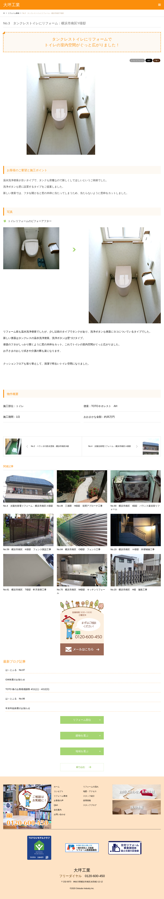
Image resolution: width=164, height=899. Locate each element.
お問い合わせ (59, 814)
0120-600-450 (95, 876)
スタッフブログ (90, 805)
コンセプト (58, 791)
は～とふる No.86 (15, 698)
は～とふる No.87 (15, 670)
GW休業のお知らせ (15, 679)
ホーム (57, 787)
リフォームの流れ (90, 787)
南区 (149, 60)
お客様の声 (58, 800)
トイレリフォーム (137, 60)
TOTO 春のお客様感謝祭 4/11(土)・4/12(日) (27, 689)
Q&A (56, 805)
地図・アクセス (90, 791)
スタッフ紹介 (89, 796)
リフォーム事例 (60, 796)
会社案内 (58, 810)
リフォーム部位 (82, 719)
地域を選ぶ (82, 751)
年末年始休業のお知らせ (17, 708)
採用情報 (87, 800)
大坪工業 (82, 870)
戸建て (156, 60)
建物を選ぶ (82, 735)
